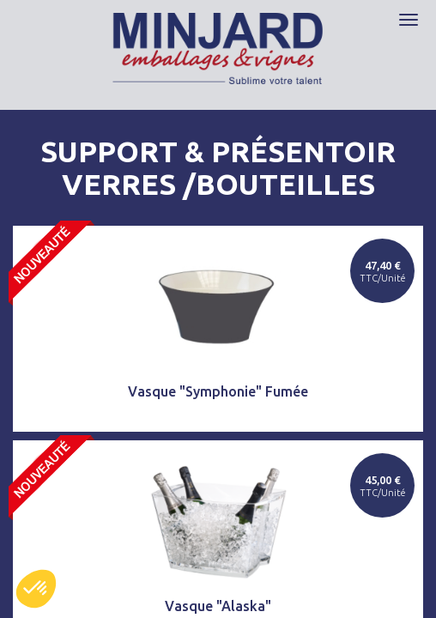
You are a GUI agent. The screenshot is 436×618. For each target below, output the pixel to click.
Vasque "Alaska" (218, 606)
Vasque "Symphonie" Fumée (218, 391)
